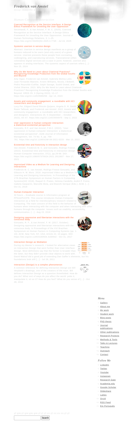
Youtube (104, 372)
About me (105, 306)
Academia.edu (107, 384)
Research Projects (109, 336)
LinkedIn (104, 365)
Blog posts (105, 318)
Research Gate (108, 380)
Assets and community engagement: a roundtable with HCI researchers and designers (44, 102)
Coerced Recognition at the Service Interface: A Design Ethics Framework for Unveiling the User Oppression (42, 25)
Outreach (105, 351)
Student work (107, 314)
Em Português (107, 406)
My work (104, 310)
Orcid (103, 398)
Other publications (109, 332)
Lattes (103, 395)
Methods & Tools (108, 339)
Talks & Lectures (109, 343)
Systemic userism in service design (32, 46)
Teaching (105, 347)
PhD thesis (106, 321)
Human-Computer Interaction (29, 192)
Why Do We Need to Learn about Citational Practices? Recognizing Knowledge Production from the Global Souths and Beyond (44, 74)
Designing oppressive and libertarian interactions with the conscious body (44, 218)
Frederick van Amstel (31, 6)
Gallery (104, 303)
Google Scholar (108, 387)
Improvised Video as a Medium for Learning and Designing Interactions (44, 165)
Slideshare (105, 391)
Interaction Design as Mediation (30, 242)
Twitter (103, 368)
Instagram (105, 376)
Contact (104, 354)
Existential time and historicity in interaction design (40, 145)
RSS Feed (105, 402)
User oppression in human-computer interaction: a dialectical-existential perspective (39, 124)
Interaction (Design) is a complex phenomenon (38, 265)
